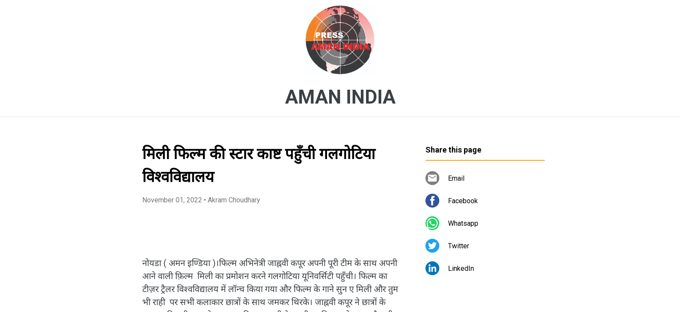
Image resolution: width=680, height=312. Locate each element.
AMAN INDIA (340, 97)
